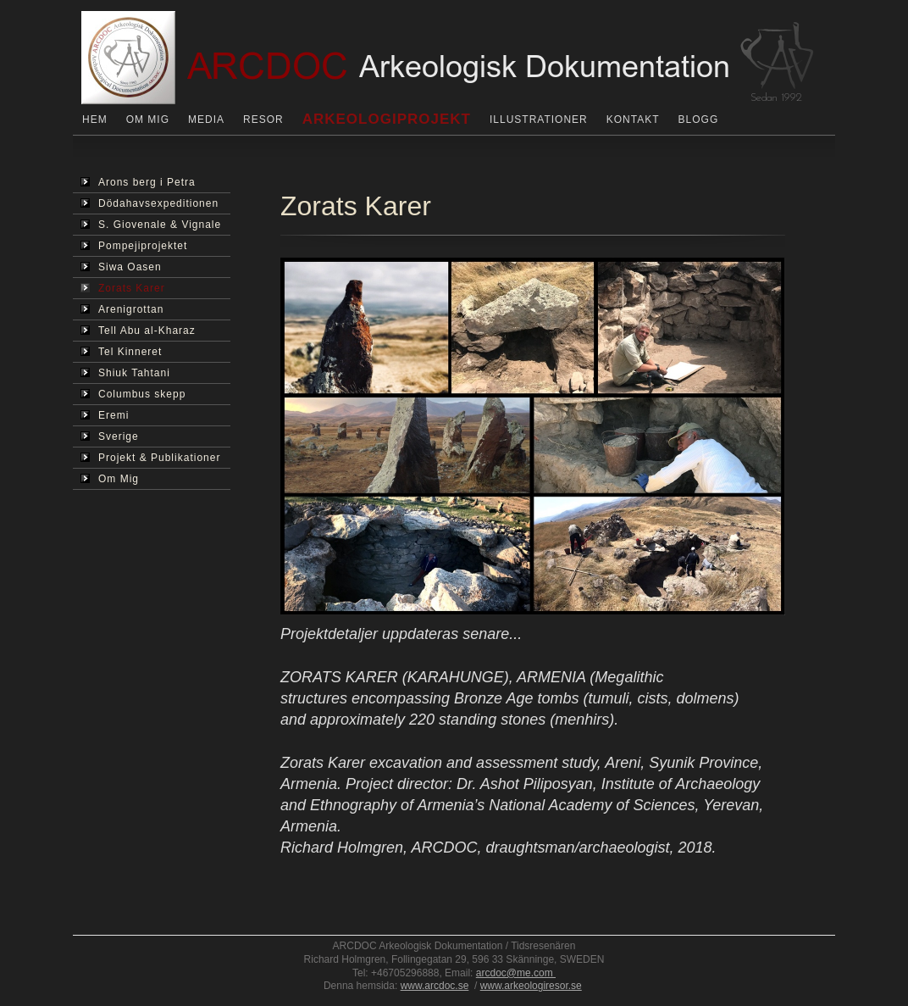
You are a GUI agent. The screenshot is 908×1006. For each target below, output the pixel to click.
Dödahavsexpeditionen (149, 203)
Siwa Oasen (121, 267)
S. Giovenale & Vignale (150, 225)
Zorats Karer (122, 288)
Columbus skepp (132, 394)
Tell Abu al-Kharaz (138, 330)
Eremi (104, 415)
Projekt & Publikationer (150, 458)
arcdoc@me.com (516, 973)
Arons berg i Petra (138, 182)
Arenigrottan (121, 309)
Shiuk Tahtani (125, 373)
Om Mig (109, 479)
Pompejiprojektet (133, 246)
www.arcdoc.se (435, 986)
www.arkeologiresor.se (531, 986)
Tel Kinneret (121, 352)
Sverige (109, 436)
